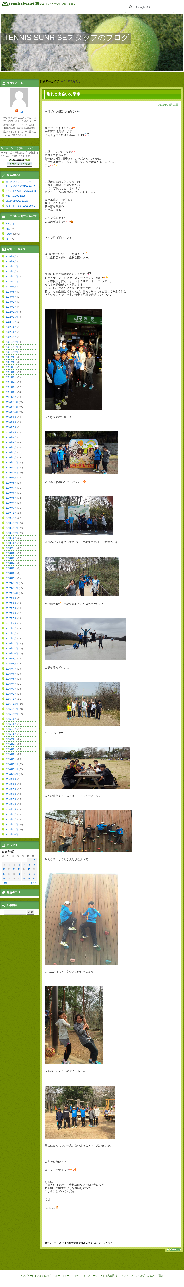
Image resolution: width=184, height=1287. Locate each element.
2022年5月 (11, 332)
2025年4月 (11, 261)
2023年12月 (12, 276)
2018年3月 (11, 568)
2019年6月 (11, 492)
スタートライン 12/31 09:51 (20, 206)
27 (19, 878)
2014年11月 (12, 769)
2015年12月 (12, 704)
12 (14, 869)
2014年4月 (11, 804)
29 (29, 878)
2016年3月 (11, 688)
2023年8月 (11, 291)
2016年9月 (11, 658)
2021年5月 (11, 377)
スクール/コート (96, 1275)
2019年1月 (11, 518)
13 (19, 869)
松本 (8, 238)
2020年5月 (11, 437)
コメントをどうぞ (103, 1242)
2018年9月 (11, 538)
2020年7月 (11, 427)
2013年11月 (12, 829)
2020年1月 (11, 457)
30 (34, 878)
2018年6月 (11, 553)
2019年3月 (11, 508)
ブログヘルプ (138, 1275)
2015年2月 (11, 754)
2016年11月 (12, 648)
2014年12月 (12, 764)
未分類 (61, 1242)
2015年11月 (12, 709)
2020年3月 (11, 447)
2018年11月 (12, 528)
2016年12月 (12, 643)
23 (34, 874)
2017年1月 (11, 638)
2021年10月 (12, 352)
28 (24, 878)
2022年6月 (11, 327)
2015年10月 (12, 714)
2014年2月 (11, 814)
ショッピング (44, 1275)
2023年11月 (12, 281)
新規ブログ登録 (155, 1275)
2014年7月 (11, 789)
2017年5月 (11, 618)
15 (29, 869)
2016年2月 (11, 694)
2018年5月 (11, 558)
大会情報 (112, 1275)
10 (4, 869)
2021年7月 (11, 367)
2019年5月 (11, 497)
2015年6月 (11, 734)
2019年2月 (11, 513)
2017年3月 (11, 628)
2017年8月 (11, 603)
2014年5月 (11, 799)
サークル (69, 1275)
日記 (8, 228)
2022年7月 (11, 322)
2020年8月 (11, 422)
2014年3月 (11, 809)
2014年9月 (11, 779)
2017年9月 (11, 598)
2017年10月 (12, 593)
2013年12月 (12, 824)
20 (19, 874)
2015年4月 (11, 744)
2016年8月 (11, 663)
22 (29, 874)
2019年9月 (11, 477)
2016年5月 (11, 678)
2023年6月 (11, 296)
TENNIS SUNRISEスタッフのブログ (66, 37)
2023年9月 (11, 286)
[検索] (149, 7)
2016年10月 (12, 653)
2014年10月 (12, 774)
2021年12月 (12, 342)
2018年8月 (11, 543)
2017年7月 (11, 608)
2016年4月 (11, 683)
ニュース (57, 1275)
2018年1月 (11, 578)
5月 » (34, 882)
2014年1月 (11, 819)
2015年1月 (11, 759)
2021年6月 (11, 372)
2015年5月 (11, 739)
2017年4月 (11, 623)
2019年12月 (12, 462)
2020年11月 (12, 407)
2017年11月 (12, 588)
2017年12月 (12, 583)
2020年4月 (11, 442)
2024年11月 (12, 266)
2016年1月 (11, 699)
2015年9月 (11, 719)
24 (4, 878)
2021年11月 (12, 347)
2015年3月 (11, 749)
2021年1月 (11, 397)
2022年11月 (12, 317)
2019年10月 (12, 472)
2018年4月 (11, 563)
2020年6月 (11, 432)
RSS (21, 111)
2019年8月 (11, 482)
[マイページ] (53, 4)
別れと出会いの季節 (63, 94)
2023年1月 (11, 306)
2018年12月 (12, 523)
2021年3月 (11, 387)
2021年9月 (11, 357)
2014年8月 (11, 784)
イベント (10, 223)
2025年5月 (11, 256)
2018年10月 (12, 533)
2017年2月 (11, 633)
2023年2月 (11, 301)
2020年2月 (11, 452)
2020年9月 (11, 417)
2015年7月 (11, 729)
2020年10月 (12, 412)
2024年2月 (11, 271)
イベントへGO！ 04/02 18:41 (21, 190)
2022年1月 (11, 337)
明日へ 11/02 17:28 (16, 195)
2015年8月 (11, 724)
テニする (81, 1275)
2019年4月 (11, 502)
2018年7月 (11, 548)
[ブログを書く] (68, 4)
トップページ (27, 1275)
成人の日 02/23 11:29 (17, 201)
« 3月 (4, 882)
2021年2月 (11, 392)
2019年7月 (11, 487)
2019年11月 (12, 467)
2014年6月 (11, 794)
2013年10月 (12, 834)
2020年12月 (12, 402)
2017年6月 (11, 613)
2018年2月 (11, 573)
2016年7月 (11, 668)
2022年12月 (12, 311)
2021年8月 (11, 362)
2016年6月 (11, 673)
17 (4, 874)
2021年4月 (11, 382)
